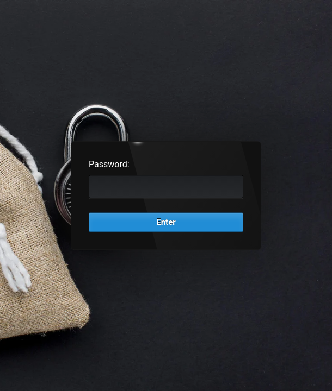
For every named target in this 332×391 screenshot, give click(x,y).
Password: (109, 164)
